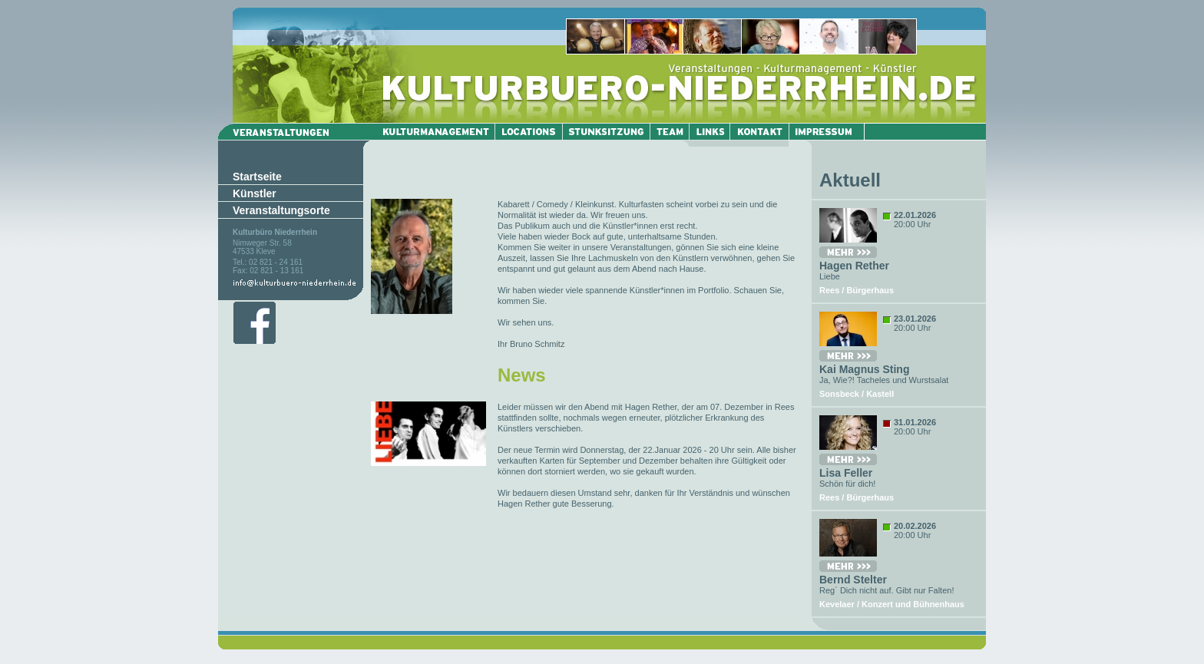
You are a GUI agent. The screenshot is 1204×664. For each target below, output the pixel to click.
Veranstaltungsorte (281, 210)
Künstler (254, 193)
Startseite (257, 176)
